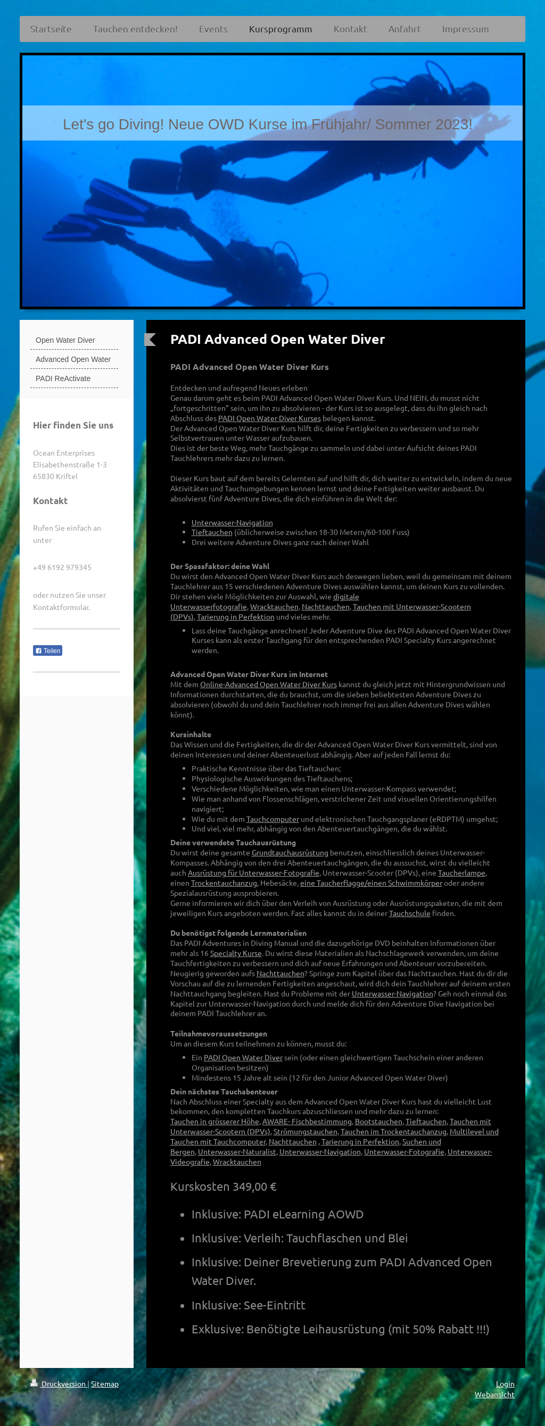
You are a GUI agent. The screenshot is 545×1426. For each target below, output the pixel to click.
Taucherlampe (461, 872)
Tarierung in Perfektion (236, 616)
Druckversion (58, 1383)
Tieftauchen (212, 532)
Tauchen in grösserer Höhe (214, 1121)
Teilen (47, 651)
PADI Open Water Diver (243, 1057)
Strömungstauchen (305, 1131)
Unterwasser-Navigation (232, 522)
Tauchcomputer (272, 818)
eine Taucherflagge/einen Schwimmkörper (371, 882)
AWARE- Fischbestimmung (307, 1121)
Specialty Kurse (236, 953)
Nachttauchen (326, 606)
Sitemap (105, 1383)
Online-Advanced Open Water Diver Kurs (268, 684)
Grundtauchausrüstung (290, 852)
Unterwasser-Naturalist (237, 1151)
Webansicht (495, 1394)
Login (505, 1383)
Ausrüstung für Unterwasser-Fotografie (253, 872)
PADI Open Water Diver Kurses (269, 418)
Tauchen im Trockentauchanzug (394, 1131)
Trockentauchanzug (224, 882)
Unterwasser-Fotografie (404, 1151)
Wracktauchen (274, 606)
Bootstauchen (378, 1121)
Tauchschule (410, 913)
